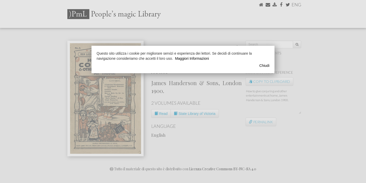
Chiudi (264, 66)
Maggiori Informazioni (192, 58)
